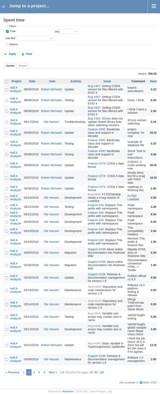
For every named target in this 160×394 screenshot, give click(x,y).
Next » (53, 372)
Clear (29, 53)
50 (96, 372)
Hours (154, 81)
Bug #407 (94, 86)
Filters (12, 26)
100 (101, 372)
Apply (12, 53)
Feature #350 (96, 129)
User (52, 81)
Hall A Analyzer (15, 89)
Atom (146, 382)
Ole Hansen (51, 121)
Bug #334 (94, 313)
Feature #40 (96, 205)
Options (13, 44)
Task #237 (94, 286)
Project (16, 81)
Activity (75, 81)
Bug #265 (94, 343)
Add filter (10, 38)
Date (12, 31)
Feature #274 (96, 163)
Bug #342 (94, 118)
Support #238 (96, 274)
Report (23, 65)
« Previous (12, 372)
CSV (154, 382)
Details (10, 65)
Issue (107, 81)
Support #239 (96, 249)
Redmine (67, 391)
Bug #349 (94, 194)
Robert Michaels (51, 89)
